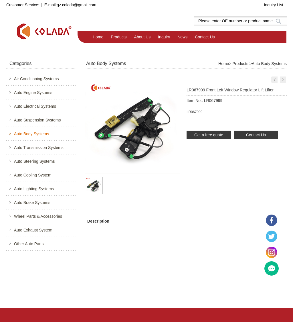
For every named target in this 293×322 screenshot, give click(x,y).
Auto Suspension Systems (37, 120)
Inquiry (164, 37)
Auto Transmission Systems (39, 147)
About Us (142, 37)
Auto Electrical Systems (35, 106)
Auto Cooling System (33, 175)
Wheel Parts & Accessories (38, 216)
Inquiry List (273, 5)
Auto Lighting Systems (34, 188)
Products (118, 37)
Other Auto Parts (29, 244)
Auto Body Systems (31, 133)
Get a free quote (208, 135)
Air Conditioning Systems (36, 78)
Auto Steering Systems (34, 161)
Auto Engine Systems (33, 92)
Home (98, 37)
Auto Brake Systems (32, 202)
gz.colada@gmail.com (76, 5)
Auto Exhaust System (33, 230)
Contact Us (205, 37)
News (182, 37)
